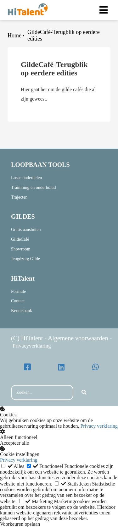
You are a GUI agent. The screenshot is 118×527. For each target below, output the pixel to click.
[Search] (84, 392)
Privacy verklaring (99, 426)
